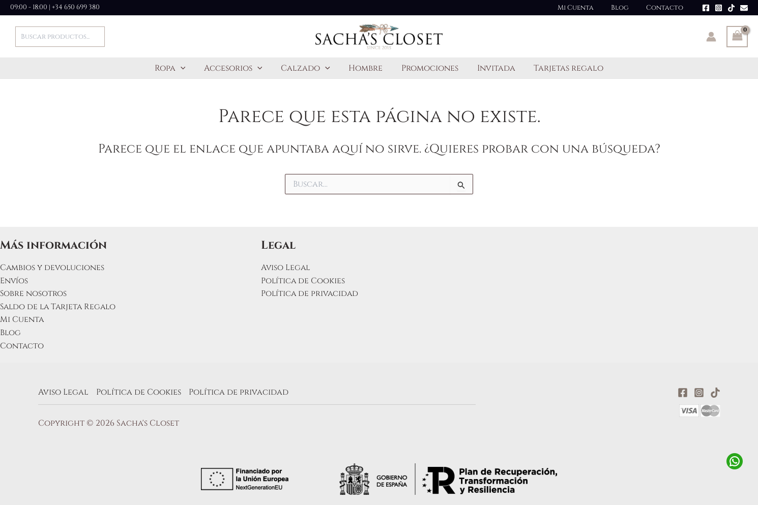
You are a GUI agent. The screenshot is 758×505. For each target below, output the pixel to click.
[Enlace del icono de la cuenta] (711, 37)
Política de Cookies (303, 280)
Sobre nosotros (33, 293)
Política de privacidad (311, 293)
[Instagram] (718, 8)
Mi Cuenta (586, 7)
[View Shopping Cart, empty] (737, 36)
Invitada (491, 68)
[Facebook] (706, 8)
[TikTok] (731, 8)
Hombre (365, 68)
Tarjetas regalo (561, 68)
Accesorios (238, 68)
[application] (188, 68)
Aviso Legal (286, 267)
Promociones (427, 68)
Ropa (177, 68)
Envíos (14, 280)
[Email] (744, 8)
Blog (626, 7)
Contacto (666, 7)
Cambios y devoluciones (53, 267)
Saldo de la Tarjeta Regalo (60, 306)
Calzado (308, 68)
